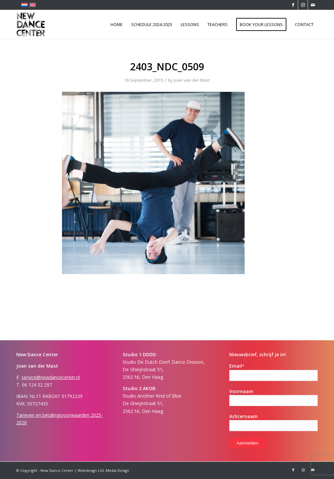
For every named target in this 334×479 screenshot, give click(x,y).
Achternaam (243, 416)
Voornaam (241, 391)
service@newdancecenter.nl (51, 377)
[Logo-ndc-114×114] (30, 24)
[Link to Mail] (313, 5)
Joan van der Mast (192, 80)
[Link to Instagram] (303, 5)
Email (236, 366)
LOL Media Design (113, 470)
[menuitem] (116, 24)
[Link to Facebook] (293, 5)
